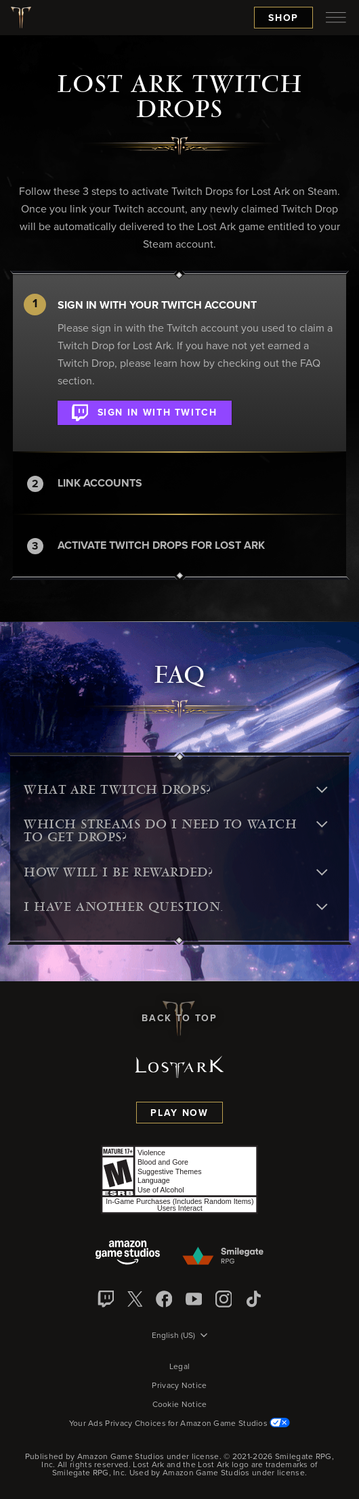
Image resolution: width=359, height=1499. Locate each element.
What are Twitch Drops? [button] (175, 789)
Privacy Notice (179, 1386)
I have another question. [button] (175, 906)
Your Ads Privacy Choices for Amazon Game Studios (180, 1424)
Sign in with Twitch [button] (144, 410)
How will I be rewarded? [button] (175, 872)
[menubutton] (336, 18)
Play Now (179, 1113)
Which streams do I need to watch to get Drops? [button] (175, 831)
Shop (283, 18)
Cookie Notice (179, 1405)
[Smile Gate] (222, 1257)
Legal (179, 1367)
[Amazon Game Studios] (128, 1253)
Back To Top (179, 1018)
